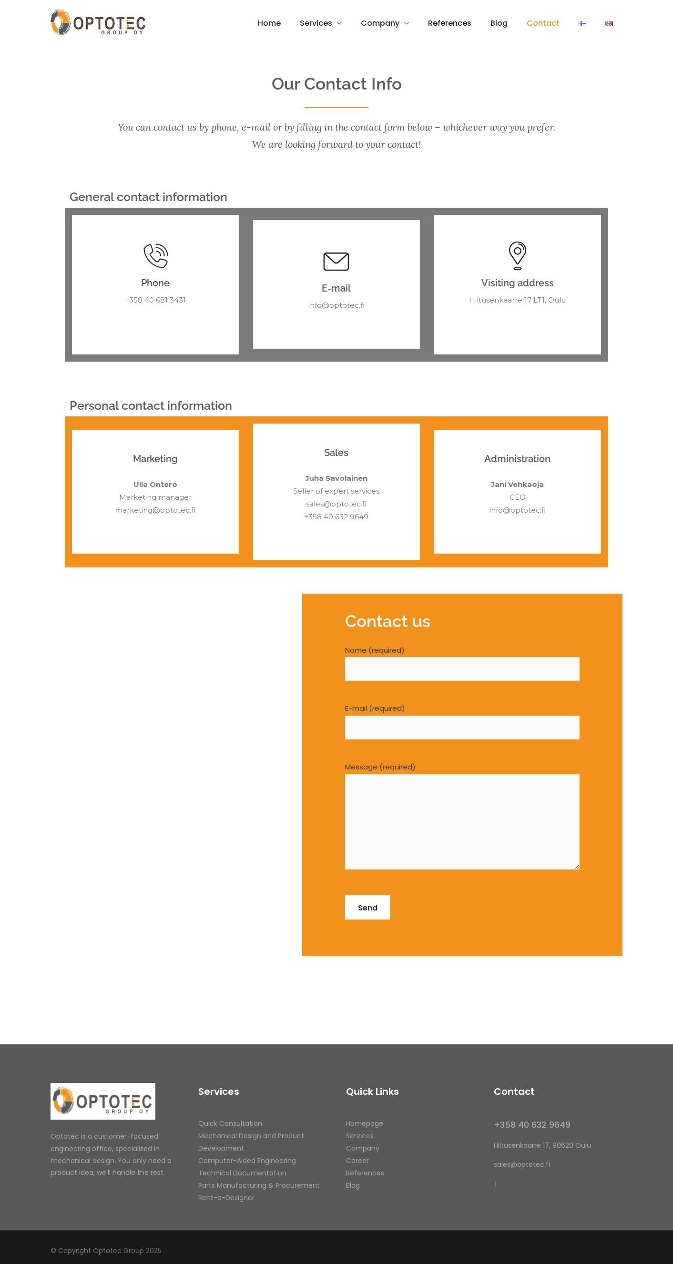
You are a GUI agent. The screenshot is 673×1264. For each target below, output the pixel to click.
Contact (543, 23)
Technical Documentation (242, 1173)
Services (316, 23)
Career (357, 1160)
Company (380, 23)
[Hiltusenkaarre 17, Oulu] (176, 775)
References (449, 23)
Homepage (364, 1123)
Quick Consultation (230, 1123)
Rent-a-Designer (226, 1198)
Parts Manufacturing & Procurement (259, 1185)
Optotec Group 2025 (127, 1250)
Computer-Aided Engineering (247, 1160)
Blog (499, 23)
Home (269, 23)
